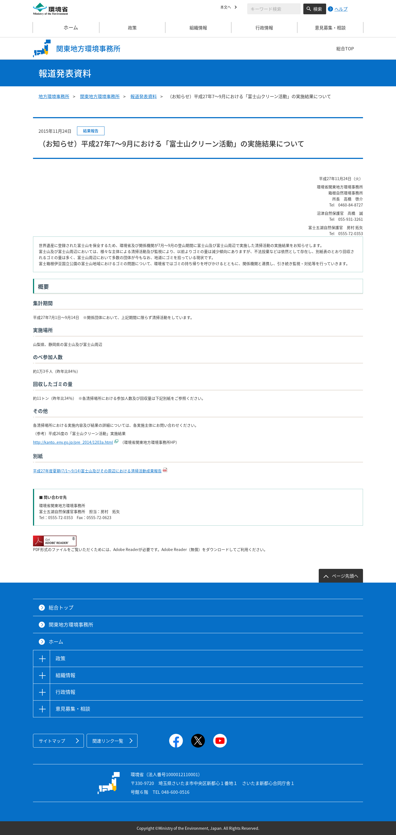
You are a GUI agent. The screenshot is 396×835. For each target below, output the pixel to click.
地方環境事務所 (53, 96)
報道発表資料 (143, 96)
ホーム (66, 27)
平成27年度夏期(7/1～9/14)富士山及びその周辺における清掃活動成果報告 (97, 470)
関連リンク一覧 (107, 740)
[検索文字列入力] (274, 8)
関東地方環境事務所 (100, 96)
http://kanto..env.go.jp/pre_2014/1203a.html (73, 442)
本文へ (226, 8)
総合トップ (61, 607)
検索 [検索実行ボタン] (317, 8)
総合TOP (345, 48)
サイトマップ (52, 740)
